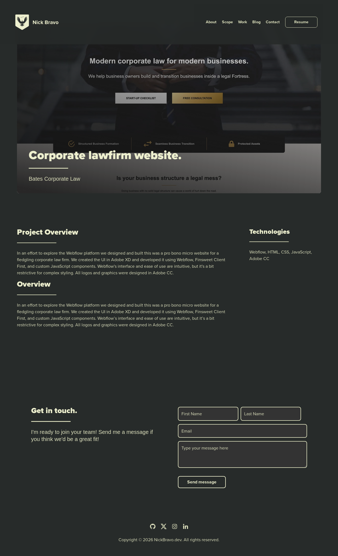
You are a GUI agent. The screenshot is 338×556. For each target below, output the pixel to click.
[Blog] (263, 12)
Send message (201, 482)
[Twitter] (163, 526)
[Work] (250, 12)
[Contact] (279, 12)
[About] (221, 12)
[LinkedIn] (185, 526)
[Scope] (236, 12)
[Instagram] (174, 526)
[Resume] (306, 12)
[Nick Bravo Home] (37, 12)
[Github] (152, 526)
